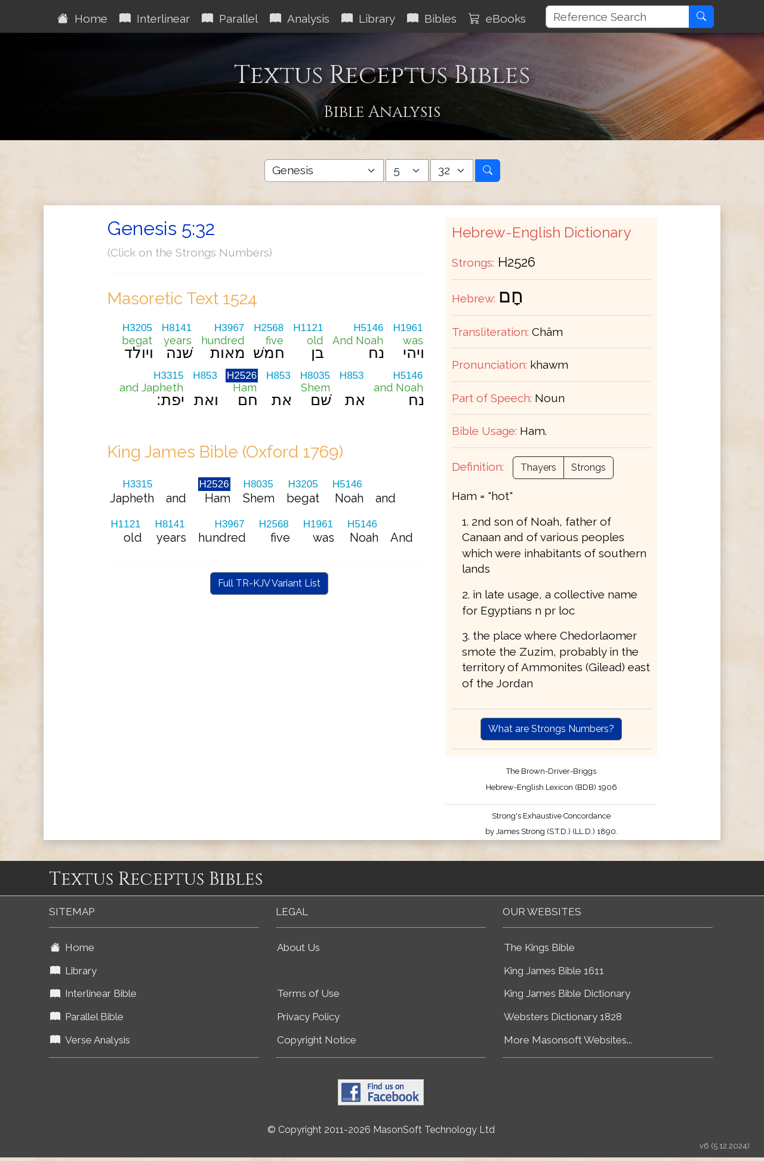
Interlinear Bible (93, 993)
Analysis (299, 18)
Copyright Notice (316, 1040)
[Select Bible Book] (324, 170)
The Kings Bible (539, 947)
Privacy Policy (308, 1017)
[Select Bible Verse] (451, 170)
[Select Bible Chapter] (407, 170)
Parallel (230, 18)
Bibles (432, 18)
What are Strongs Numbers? (551, 728)
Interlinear (154, 18)
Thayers (538, 467)
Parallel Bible (87, 1017)
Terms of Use (308, 993)
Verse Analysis (90, 1040)
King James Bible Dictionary (567, 993)
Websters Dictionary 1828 (563, 1017)
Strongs (588, 467)
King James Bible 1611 (554, 971)
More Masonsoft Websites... (568, 1040)
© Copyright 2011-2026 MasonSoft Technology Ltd (381, 1129)
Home (82, 18)
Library (368, 18)
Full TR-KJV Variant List (269, 583)
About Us (298, 947)
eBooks (497, 18)
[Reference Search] (617, 16)
